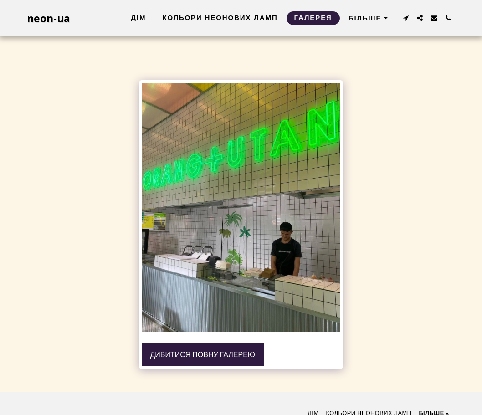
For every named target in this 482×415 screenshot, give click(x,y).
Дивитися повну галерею (202, 354)
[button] (405, 18)
